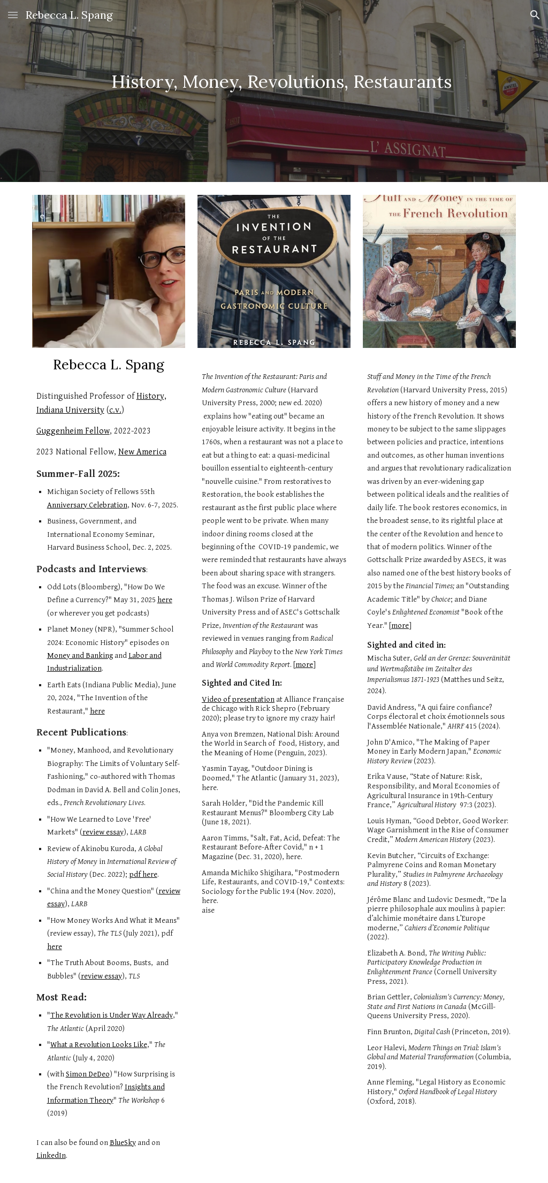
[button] (13, 14)
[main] (274, 91)
